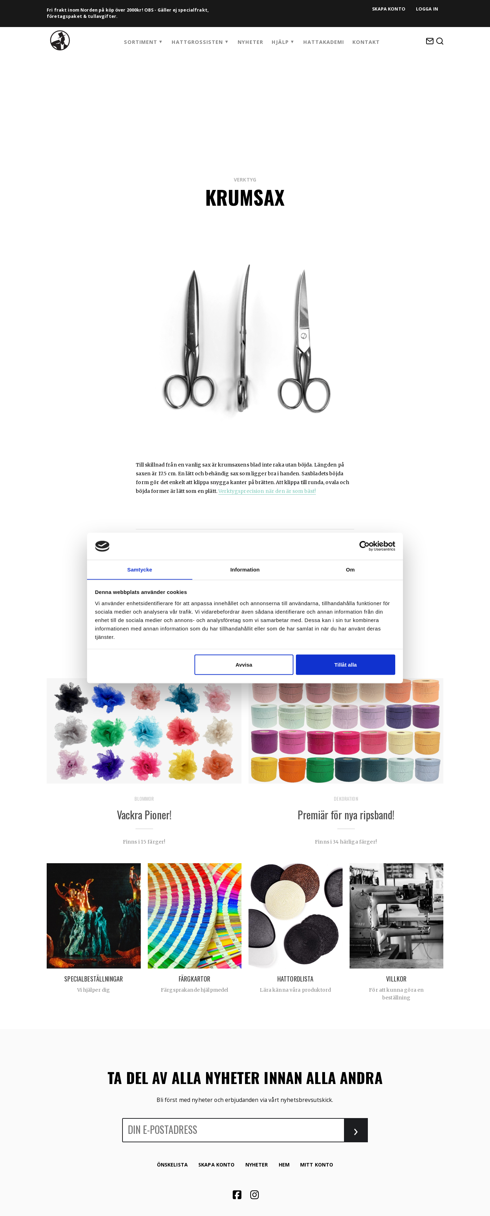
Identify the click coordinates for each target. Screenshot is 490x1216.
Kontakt (366, 42)
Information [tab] (245, 569)
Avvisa (244, 665)
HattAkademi (323, 42)
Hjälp (280, 42)
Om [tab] (350, 569)
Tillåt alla (345, 665)
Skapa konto (388, 9)
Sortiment (140, 42)
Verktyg (245, 179)
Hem (284, 1164)
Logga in (427, 9)
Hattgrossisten (197, 42)
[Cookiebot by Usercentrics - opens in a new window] (364, 546)
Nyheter (250, 42)
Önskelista (172, 1164)
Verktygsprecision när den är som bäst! (267, 491)
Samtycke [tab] (139, 569)
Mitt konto (316, 1164)
